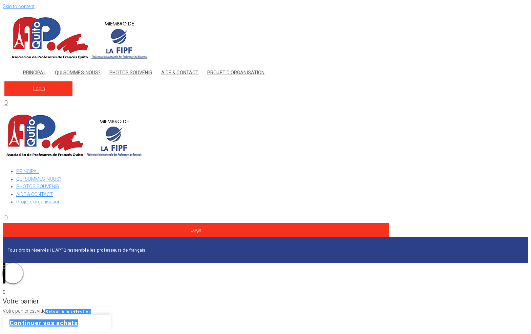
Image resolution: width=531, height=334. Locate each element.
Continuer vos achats (43, 323)
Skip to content (19, 6)
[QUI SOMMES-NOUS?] (272, 179)
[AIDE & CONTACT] (272, 194)
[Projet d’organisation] (272, 201)
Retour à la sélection (68, 311)
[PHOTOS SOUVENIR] (272, 186)
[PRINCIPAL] (272, 171)
